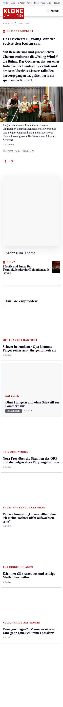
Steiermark (9, 402)
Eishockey (8, 523)
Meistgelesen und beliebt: (17, 560)
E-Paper (21, 3)
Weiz (5, 464)
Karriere (45, 447)
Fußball (7, 497)
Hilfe (24, 484)
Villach (26, 447)
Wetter (6, 3)
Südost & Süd (10, 457)
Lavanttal (27, 421)
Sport (6, 478)
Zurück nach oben (31, 393)
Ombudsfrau (48, 421)
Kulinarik (46, 441)
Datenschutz (34, 610)
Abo (13, 3)
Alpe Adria (47, 504)
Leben (44, 402)
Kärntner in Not (49, 547)
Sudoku (26, 510)
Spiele (25, 503)
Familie (45, 454)
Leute (44, 511)
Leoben (7, 425)
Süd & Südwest (11, 451)
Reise (44, 428)
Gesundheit (47, 408)
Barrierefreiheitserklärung (18, 619)
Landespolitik (48, 540)
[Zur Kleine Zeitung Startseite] (13, 13)
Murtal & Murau (12, 431)
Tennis (6, 503)
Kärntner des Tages (48, 532)
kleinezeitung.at (21, 640)
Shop (36, 3)
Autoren (26, 491)
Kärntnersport (10, 491)
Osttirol (26, 434)
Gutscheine (46, 3)
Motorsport (9, 510)
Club (29, 3)
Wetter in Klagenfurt (47, 496)
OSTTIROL (25, 23)
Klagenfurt (27, 408)
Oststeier (7, 444)
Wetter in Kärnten (50, 488)
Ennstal (7, 408)
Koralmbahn (48, 524)
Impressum (9, 610)
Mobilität (46, 415)
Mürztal (7, 438)
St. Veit (26, 441)
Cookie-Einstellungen (15, 628)
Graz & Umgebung (9, 417)
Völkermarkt (29, 454)
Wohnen (45, 434)
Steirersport (9, 484)
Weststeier (8, 470)
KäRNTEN (9, 23)
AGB (21, 610)
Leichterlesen (48, 517)
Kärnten (27, 402)
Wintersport (9, 516)
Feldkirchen (28, 415)
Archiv (25, 497)
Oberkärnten (28, 428)
